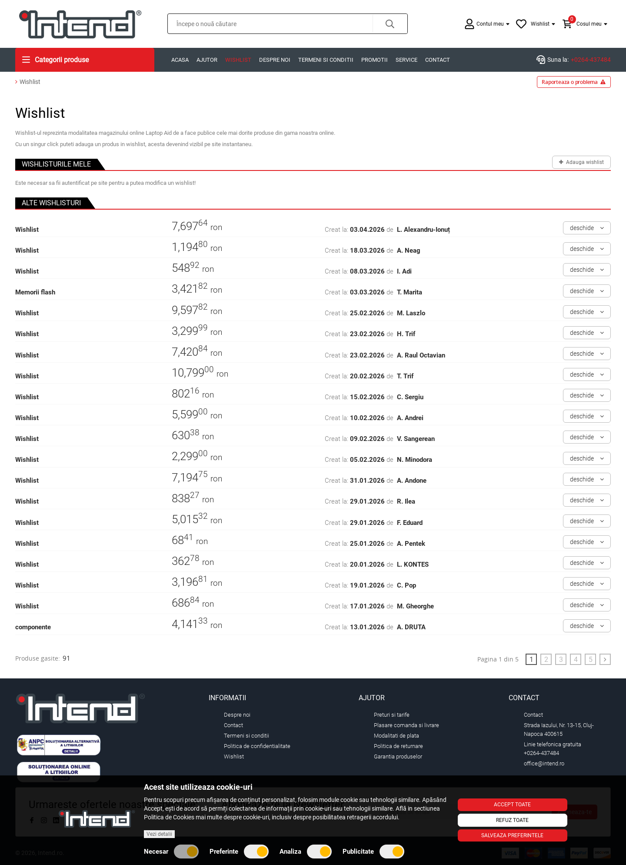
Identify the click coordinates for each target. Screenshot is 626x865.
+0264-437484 (591, 59)
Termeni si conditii (325, 60)
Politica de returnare (398, 746)
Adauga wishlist (582, 160)
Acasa (180, 60)
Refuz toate (512, 820)
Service (406, 60)
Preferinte (239, 851)
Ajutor (206, 60)
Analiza (306, 851)
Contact (437, 60)
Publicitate (373, 851)
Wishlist (238, 60)
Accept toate (512, 805)
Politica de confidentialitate (257, 746)
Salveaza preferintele (512, 835)
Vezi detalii (159, 834)
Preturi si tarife (392, 714)
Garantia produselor (398, 756)
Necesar (171, 851)
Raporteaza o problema (574, 82)
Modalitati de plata (396, 735)
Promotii (374, 60)
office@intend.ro (544, 763)
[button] (390, 23)
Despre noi (274, 60)
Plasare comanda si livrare (406, 725)
